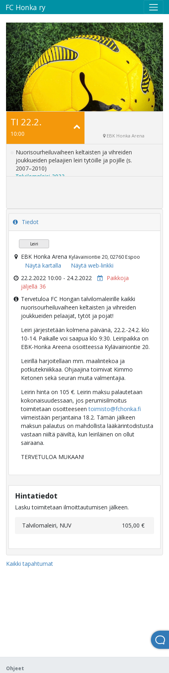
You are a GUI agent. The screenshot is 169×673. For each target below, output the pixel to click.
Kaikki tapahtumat (29, 563)
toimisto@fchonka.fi (115, 409)
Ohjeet (15, 668)
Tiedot (26, 222)
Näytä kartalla (43, 265)
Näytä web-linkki (92, 265)
